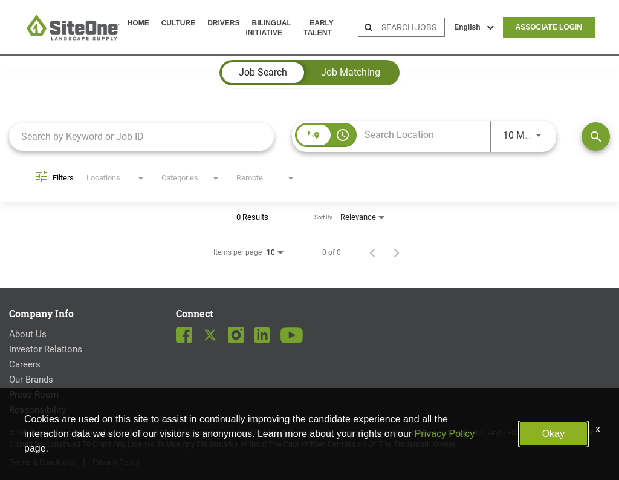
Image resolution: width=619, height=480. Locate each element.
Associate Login (549, 27)
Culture (178, 23)
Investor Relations (45, 349)
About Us (28, 334)
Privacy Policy (116, 462)
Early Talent (318, 28)
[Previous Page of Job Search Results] (372, 252)
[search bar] (411, 27)
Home (138, 23)
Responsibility (37, 409)
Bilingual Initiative (268, 28)
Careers (25, 364)
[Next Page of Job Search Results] (396, 252)
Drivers (223, 23)
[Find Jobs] (596, 136)
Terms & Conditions (42, 462)
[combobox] (141, 136)
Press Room (34, 394)
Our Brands (31, 379)
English (473, 27)
